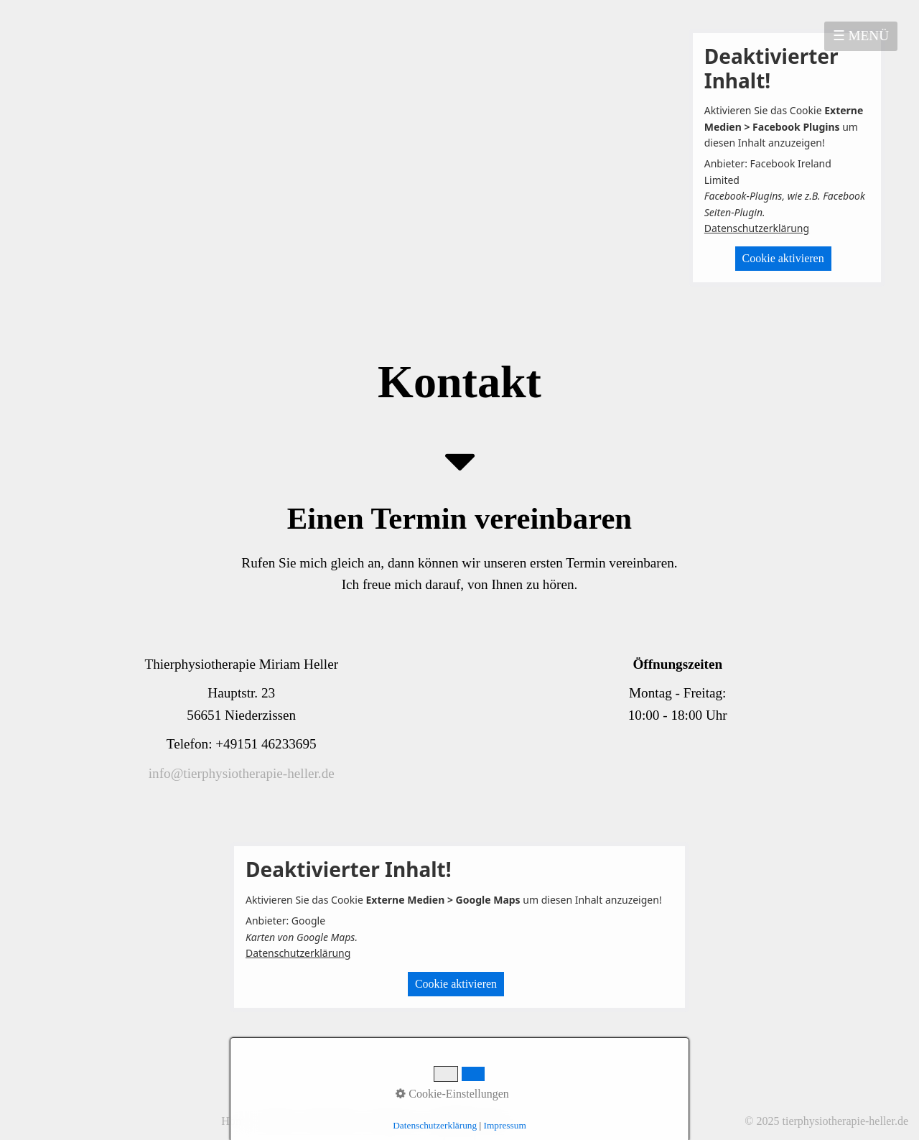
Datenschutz (332, 1121)
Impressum (394, 1121)
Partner (496, 1121)
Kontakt (276, 1121)
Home (235, 1121)
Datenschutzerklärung (756, 228)
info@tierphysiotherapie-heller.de (242, 773)
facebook (450, 1121)
